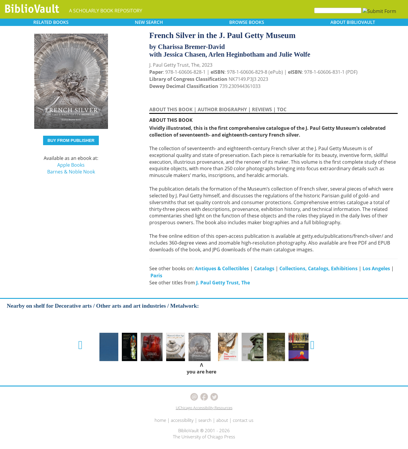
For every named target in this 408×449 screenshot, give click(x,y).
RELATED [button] (50, 22)
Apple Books (71, 165)
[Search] (337, 10)
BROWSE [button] (246, 22)
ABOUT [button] (352, 22)
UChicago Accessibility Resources (204, 407)
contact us (243, 420)
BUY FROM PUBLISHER (70, 140)
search (205, 420)
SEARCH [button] (149, 22)
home (160, 420)
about (222, 420)
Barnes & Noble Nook (71, 171)
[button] (80, 345)
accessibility (182, 420)
